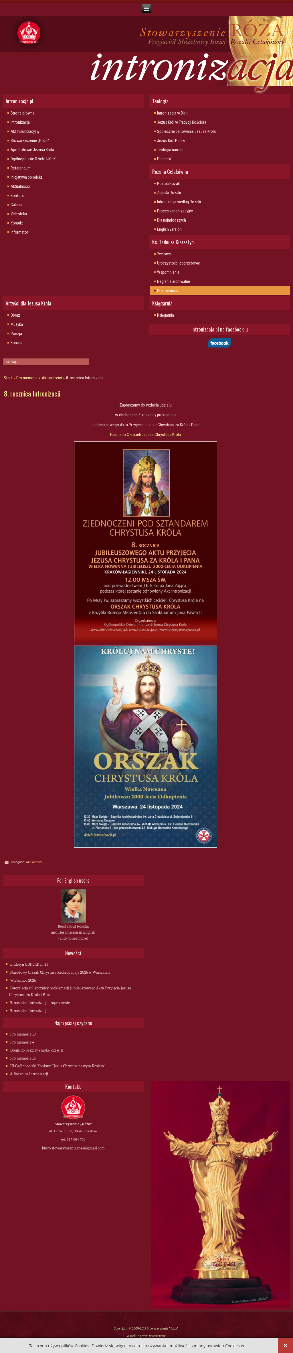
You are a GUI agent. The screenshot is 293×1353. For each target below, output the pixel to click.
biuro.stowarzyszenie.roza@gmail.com (73, 1148)
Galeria (16, 204)
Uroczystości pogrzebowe (178, 263)
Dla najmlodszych (171, 220)
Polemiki (164, 159)
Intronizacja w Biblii (172, 113)
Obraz (15, 315)
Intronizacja (20, 122)
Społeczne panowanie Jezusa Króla (186, 131)
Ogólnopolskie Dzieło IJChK (33, 159)
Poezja (16, 333)
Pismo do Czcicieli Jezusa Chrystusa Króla (145, 434)
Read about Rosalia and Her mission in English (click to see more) (73, 932)
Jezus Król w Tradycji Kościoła (181, 122)
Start (8, 377)
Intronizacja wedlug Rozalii (179, 202)
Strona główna (23, 113)
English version (169, 229)
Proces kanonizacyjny (175, 211)
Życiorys (164, 254)
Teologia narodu (170, 149)
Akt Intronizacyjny (25, 131)
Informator (19, 232)
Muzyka (17, 324)
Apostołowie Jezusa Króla (32, 149)
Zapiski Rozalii (169, 192)
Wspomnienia (168, 272)
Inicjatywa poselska (27, 177)
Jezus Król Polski (171, 140)
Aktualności (20, 186)
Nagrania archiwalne (173, 281)
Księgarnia (165, 315)
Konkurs (17, 195)
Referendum (21, 168)
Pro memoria (167, 290)
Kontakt (17, 223)
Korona (16, 342)
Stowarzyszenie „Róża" (30, 140)
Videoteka (19, 214)
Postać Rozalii (169, 183)
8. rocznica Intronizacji (32, 393)
